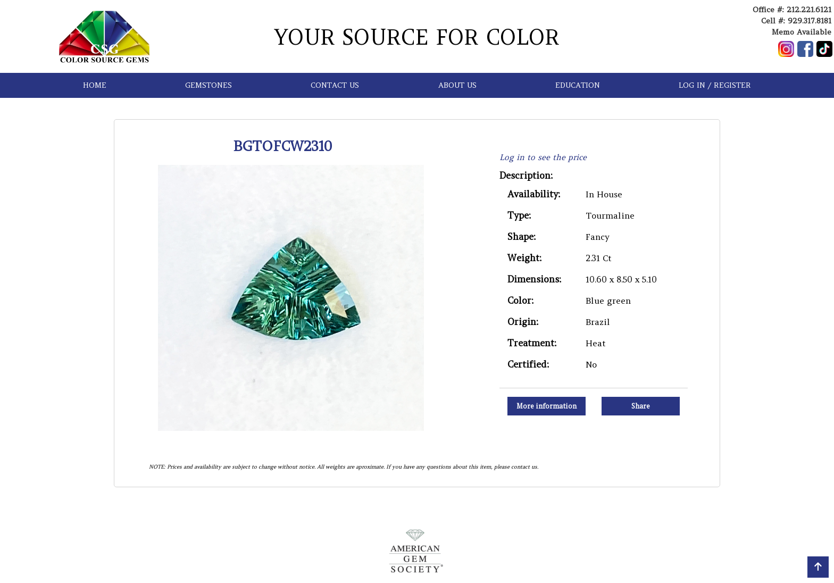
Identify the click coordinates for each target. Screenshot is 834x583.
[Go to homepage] (104, 36)
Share (640, 406)
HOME (94, 85)
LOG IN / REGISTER (715, 85)
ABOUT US (457, 85)
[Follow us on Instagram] (786, 49)
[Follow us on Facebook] (805, 49)
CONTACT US (335, 85)
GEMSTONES (208, 85)
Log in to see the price (543, 157)
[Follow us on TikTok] (824, 49)
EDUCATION (577, 85)
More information (546, 406)
